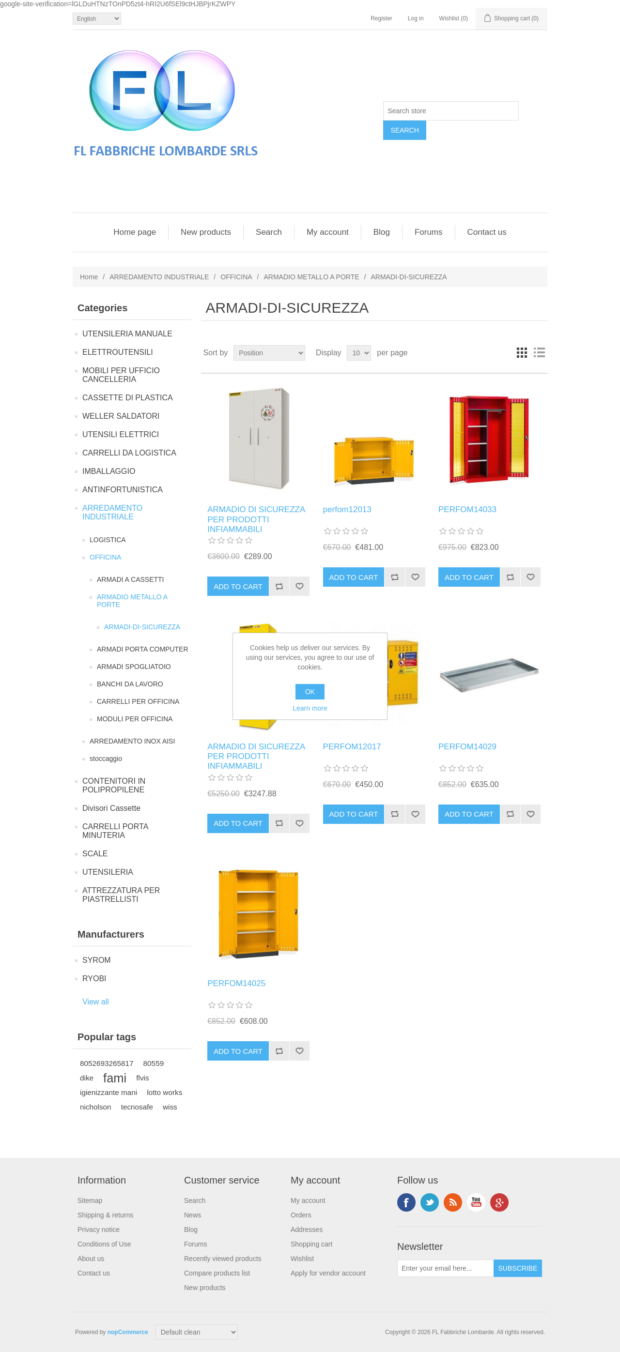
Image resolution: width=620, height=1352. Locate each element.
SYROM (96, 960)
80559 (153, 1063)
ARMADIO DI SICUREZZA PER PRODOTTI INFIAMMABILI (256, 519)
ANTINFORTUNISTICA (122, 490)
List (539, 353)
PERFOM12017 (352, 746)
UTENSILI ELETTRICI (120, 434)
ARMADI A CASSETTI (130, 579)
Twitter (429, 1202)
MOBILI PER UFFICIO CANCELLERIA (121, 374)
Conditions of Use (104, 1244)
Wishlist (302, 1258)
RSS (453, 1202)
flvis (142, 1078)
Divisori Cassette (111, 808)
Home (89, 277)
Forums (429, 232)
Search (269, 232)
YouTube (476, 1202)
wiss (170, 1107)
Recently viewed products (223, 1258)
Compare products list (217, 1273)
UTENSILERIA (107, 872)
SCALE (95, 854)
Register (381, 18)
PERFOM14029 (467, 746)
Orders (301, 1215)
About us (91, 1258)
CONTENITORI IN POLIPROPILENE (113, 785)
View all (95, 1002)
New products (206, 232)
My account (328, 232)
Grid (521, 353)
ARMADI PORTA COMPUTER (142, 649)
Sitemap (90, 1200)
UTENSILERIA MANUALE (127, 334)
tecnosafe (137, 1107)
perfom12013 (347, 509)
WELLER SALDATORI (120, 416)
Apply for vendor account (328, 1273)
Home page (134, 232)
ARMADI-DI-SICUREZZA (142, 627)
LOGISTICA (108, 540)
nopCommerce (128, 1332)
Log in (416, 18)
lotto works (164, 1092)
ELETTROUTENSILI (117, 352)
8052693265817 (107, 1063)
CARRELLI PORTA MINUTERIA (115, 830)
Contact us (487, 232)
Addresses (307, 1229)
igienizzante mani (108, 1092)
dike (86, 1078)
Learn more (310, 708)
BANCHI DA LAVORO (130, 684)
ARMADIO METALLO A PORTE (311, 277)
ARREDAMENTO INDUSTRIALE (159, 277)
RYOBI (94, 978)
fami (114, 1078)
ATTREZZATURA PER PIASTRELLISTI (121, 894)
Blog (381, 232)
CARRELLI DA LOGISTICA (129, 453)
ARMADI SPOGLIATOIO (134, 666)
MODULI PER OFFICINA (134, 719)
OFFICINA (236, 277)
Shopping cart (311, 1244)
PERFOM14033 (467, 509)
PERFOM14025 (236, 983)
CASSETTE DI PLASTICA (127, 398)
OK (310, 692)
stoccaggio (106, 758)
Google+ (499, 1202)
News (192, 1215)
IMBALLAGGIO (108, 471)
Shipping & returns (105, 1215)
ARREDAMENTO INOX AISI (132, 741)
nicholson (95, 1107)
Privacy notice (99, 1229)
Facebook (406, 1202)
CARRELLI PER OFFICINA (138, 701)
